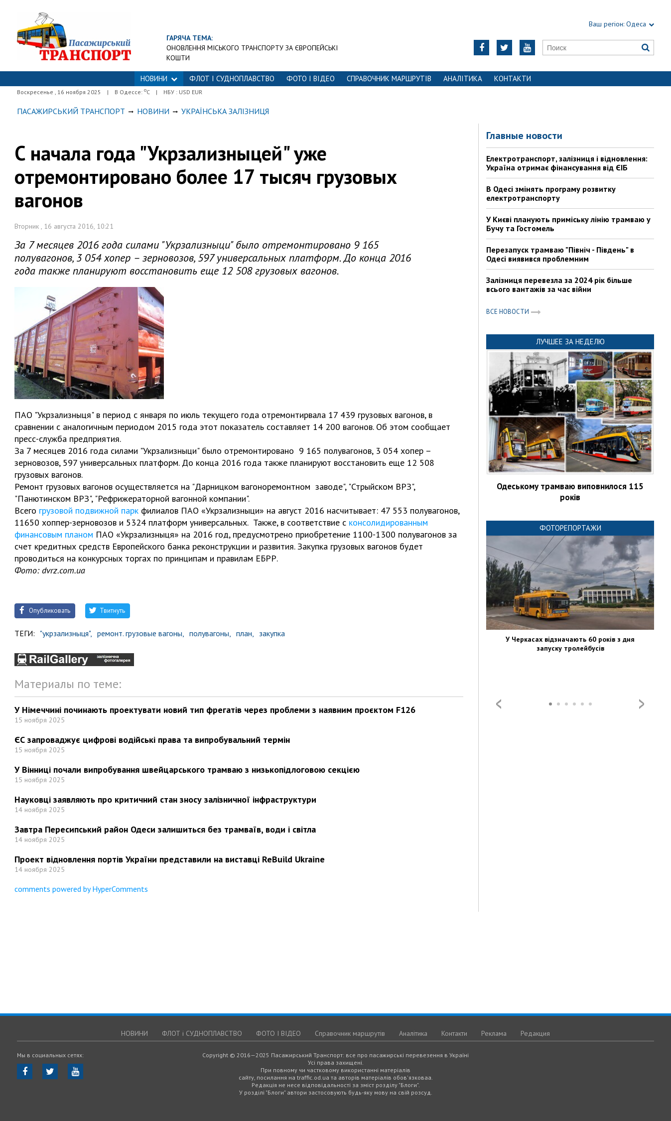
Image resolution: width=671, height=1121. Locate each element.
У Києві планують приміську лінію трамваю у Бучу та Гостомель (568, 223)
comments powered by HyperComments (81, 889)
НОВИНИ (158, 78)
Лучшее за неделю (570, 341)
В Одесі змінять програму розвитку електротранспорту (551, 193)
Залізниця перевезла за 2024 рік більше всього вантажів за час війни (559, 284)
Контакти (512, 78)
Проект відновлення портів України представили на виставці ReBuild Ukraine (169, 859)
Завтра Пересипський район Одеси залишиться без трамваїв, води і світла (165, 829)
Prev (498, 704)
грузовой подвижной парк (88, 510)
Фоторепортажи (570, 528)
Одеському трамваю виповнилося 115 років (570, 492)
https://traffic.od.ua (106, 35)
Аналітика (462, 78)
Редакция (535, 1033)
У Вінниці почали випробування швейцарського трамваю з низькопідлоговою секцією (187, 769)
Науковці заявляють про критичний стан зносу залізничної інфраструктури (165, 799)
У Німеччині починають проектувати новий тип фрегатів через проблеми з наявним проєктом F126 (214, 709)
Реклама (494, 1033)
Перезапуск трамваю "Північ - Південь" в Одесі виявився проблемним (560, 254)
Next (641, 704)
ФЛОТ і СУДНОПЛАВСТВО (231, 78)
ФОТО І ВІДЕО (310, 78)
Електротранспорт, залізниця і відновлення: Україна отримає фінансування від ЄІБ (567, 162)
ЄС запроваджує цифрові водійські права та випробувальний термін (152, 739)
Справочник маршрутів (389, 78)
